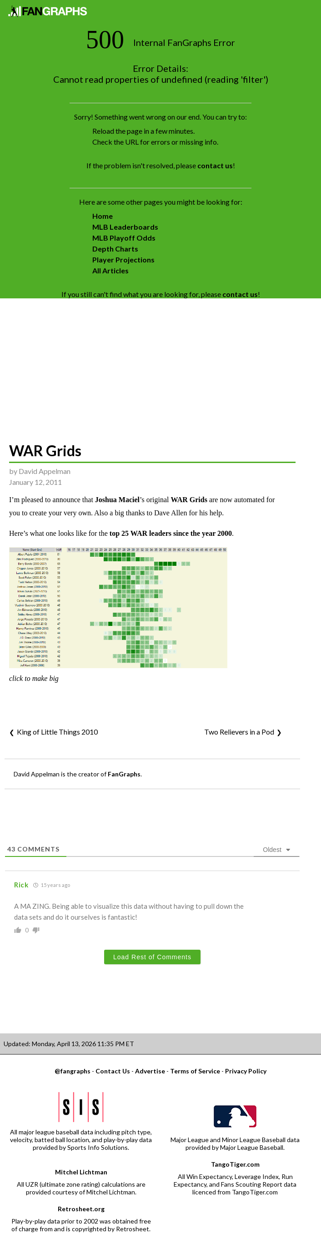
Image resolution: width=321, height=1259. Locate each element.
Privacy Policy (245, 1071)
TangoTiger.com (235, 1164)
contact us (215, 165)
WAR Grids (45, 450)
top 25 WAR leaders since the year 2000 (171, 533)
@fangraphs (72, 1071)
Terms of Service (195, 1071)
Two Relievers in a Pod (239, 731)
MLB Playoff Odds (123, 237)
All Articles (110, 270)
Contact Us (112, 1071)
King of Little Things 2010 (57, 731)
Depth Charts (115, 248)
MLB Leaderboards (125, 226)
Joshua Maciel (117, 500)
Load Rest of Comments (152, 957)
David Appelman (44, 471)
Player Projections (123, 259)
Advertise (150, 1071)
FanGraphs (124, 774)
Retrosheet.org (81, 1209)
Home (102, 216)
